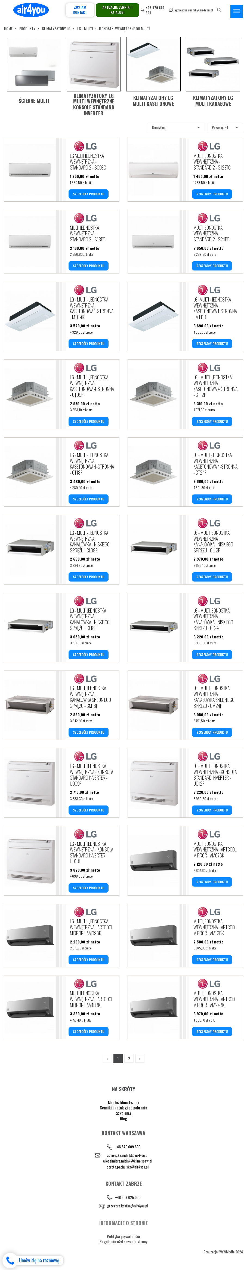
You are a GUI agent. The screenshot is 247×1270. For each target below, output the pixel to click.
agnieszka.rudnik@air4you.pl (193, 10)
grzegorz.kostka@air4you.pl (127, 1206)
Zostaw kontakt (80, 10)
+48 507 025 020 (127, 1197)
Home (8, 28)
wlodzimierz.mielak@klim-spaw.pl (127, 1161)
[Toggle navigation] (236, 11)
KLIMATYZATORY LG (56, 28)
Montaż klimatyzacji (123, 1102)
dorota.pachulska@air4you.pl (128, 1167)
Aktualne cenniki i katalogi (117, 10)
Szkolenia (123, 1113)
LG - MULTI (85, 28)
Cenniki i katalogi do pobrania (123, 1108)
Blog (123, 1118)
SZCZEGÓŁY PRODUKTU (88, 194)
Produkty (27, 28)
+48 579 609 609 (127, 1146)
